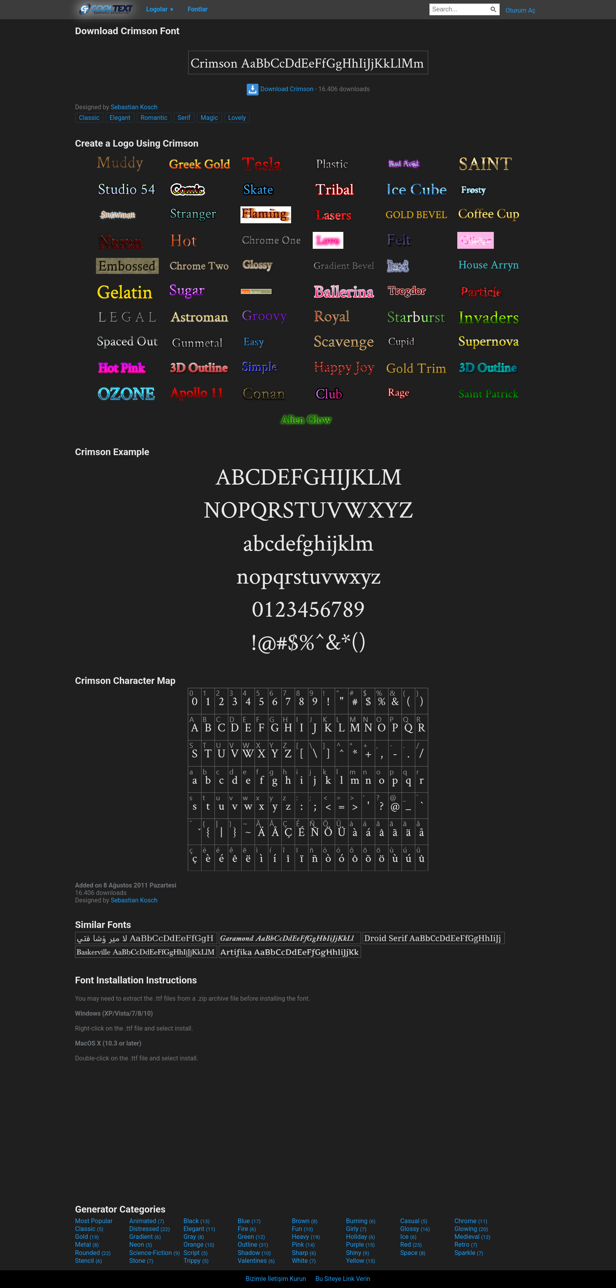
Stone (141, 1260)
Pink (303, 1244)
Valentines (256, 1260)
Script (195, 1253)
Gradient (145, 1236)
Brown (304, 1221)
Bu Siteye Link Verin (342, 1278)
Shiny (357, 1253)
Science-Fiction (154, 1253)
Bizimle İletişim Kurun (276, 1278)
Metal (87, 1244)
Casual (413, 1221)
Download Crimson (280, 89)
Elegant (120, 117)
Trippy (196, 1260)
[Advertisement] (37, 143)
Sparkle (469, 1253)
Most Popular (94, 1221)
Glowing (471, 1229)
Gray (193, 1236)
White (304, 1260)
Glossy (415, 1229)
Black (196, 1221)
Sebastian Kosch (134, 107)
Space (412, 1253)
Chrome (471, 1221)
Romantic (154, 117)
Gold (87, 1236)
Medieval (473, 1236)
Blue (249, 1221)
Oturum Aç (520, 10)
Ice (408, 1236)
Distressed (149, 1229)
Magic (209, 117)
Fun (302, 1229)
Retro (466, 1244)
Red (411, 1244)
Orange (198, 1244)
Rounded (93, 1253)
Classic (89, 117)
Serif (184, 117)
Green (251, 1236)
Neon (140, 1244)
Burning (361, 1221)
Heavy (306, 1236)
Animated (146, 1221)
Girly (356, 1229)
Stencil (88, 1260)
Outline (253, 1244)
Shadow (254, 1253)
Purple (360, 1244)
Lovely (237, 117)
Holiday (360, 1236)
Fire (247, 1229)
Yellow (360, 1260)
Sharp (304, 1253)
